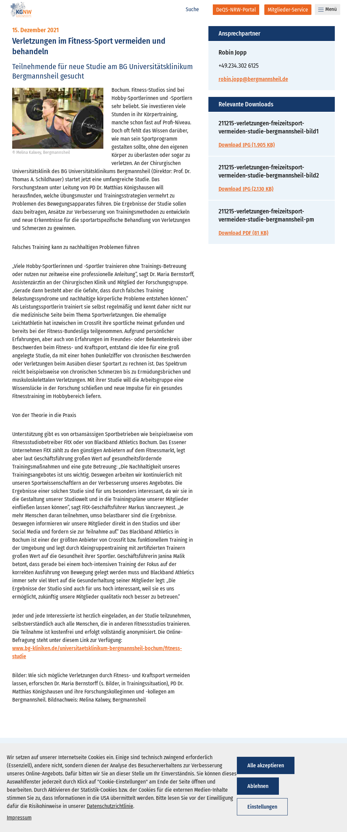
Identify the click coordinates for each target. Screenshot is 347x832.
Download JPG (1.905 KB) (247, 145)
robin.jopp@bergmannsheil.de (253, 79)
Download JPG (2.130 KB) (246, 189)
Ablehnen (257, 786)
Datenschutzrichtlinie (110, 806)
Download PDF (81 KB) (243, 233)
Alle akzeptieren (265, 765)
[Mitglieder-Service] (287, 9)
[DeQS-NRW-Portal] (236, 9)
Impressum (19, 817)
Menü (327, 9)
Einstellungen (262, 807)
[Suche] (195, 9)
